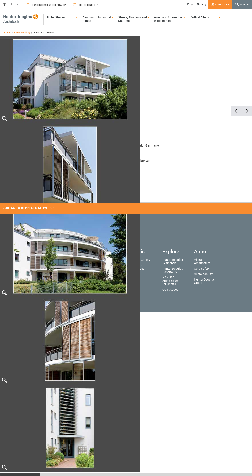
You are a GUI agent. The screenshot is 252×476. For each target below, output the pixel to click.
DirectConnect (86, 5)
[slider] (20, 474)
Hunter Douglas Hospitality (47, 5)
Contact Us (220, 4)
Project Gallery (196, 4)
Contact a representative (28, 208)
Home (7, 32)
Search (242, 4)
